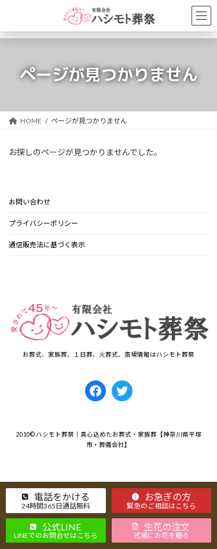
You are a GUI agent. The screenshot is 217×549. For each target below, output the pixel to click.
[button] (56, 500)
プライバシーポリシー (43, 223)
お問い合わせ (29, 201)
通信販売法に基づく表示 (47, 244)
